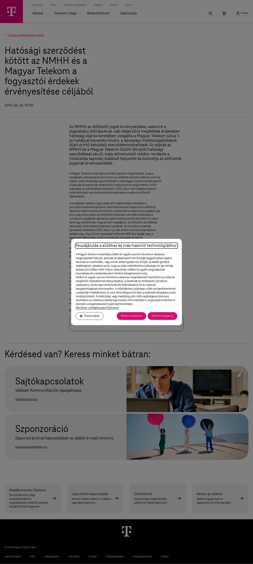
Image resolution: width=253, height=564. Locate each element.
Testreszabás (90, 316)
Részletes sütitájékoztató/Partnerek (97, 308)
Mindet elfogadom (162, 316)
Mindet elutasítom (131, 316)
